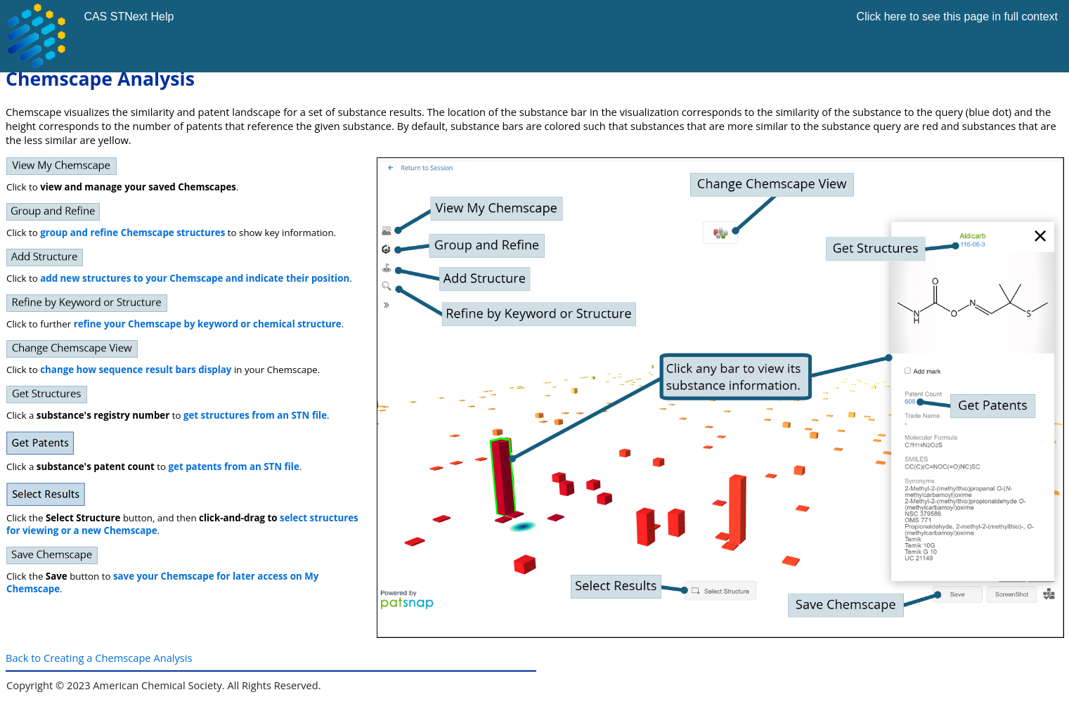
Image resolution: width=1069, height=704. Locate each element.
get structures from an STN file (255, 415)
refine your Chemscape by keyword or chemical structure (208, 324)
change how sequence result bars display (135, 369)
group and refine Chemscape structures (132, 232)
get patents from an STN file (234, 466)
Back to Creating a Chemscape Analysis (99, 658)
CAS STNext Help (129, 16)
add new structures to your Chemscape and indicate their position (194, 278)
